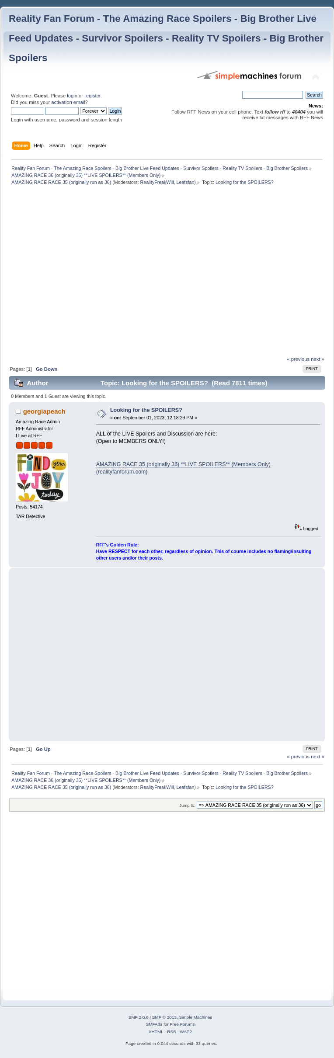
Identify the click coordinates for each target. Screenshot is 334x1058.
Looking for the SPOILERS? (146, 410)
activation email (68, 102)
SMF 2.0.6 (139, 1017)
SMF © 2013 (164, 1017)
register (92, 95)
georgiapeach (44, 411)
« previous (298, 359)
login (72, 95)
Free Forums (182, 1024)
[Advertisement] (82, 273)
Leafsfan (185, 182)
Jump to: (187, 805)
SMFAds (154, 1024)
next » (317, 359)
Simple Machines (195, 1017)
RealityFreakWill (157, 182)
